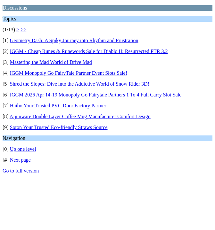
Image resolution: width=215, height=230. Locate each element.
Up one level (23, 149)
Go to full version (21, 170)
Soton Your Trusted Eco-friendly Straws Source (59, 127)
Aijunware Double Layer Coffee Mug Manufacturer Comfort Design (80, 116)
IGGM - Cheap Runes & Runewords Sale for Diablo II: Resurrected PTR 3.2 (89, 51)
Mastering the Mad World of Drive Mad (51, 62)
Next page (20, 160)
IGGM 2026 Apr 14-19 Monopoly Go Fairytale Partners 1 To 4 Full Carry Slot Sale (95, 94)
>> (23, 29)
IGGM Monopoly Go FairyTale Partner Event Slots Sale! (68, 73)
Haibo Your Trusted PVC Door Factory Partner (58, 105)
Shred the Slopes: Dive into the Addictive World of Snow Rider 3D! (79, 84)
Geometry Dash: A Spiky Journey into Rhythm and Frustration (74, 40)
